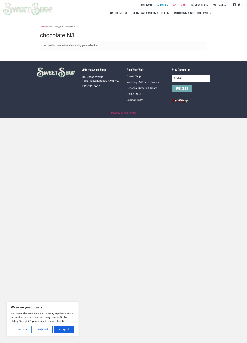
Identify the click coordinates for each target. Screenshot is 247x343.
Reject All (43, 329)
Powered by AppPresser (123, 112)
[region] (43, 319)
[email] (191, 78)
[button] (182, 88)
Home (43, 26)
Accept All (64, 329)
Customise (21, 329)
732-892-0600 (91, 86)
